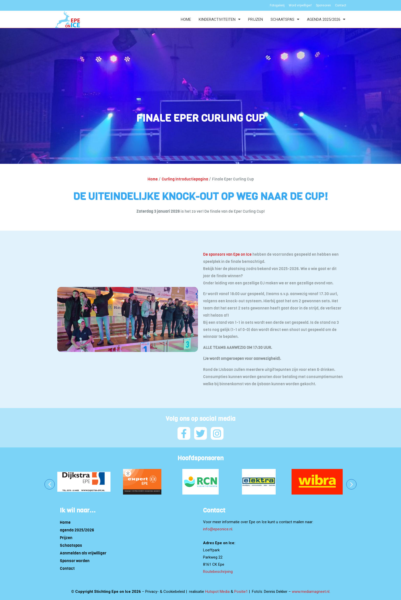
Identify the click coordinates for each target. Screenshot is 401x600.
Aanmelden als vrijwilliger (83, 552)
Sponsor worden (75, 560)
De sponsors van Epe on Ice (227, 254)
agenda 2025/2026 (326, 19)
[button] (49, 484)
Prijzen (255, 19)
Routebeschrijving (218, 571)
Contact (67, 568)
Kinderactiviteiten (219, 19)
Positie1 (241, 591)
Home (186, 19)
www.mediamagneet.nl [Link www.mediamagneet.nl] (310, 591)
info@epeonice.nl (217, 529)
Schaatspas (285, 19)
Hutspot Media (217, 591)
